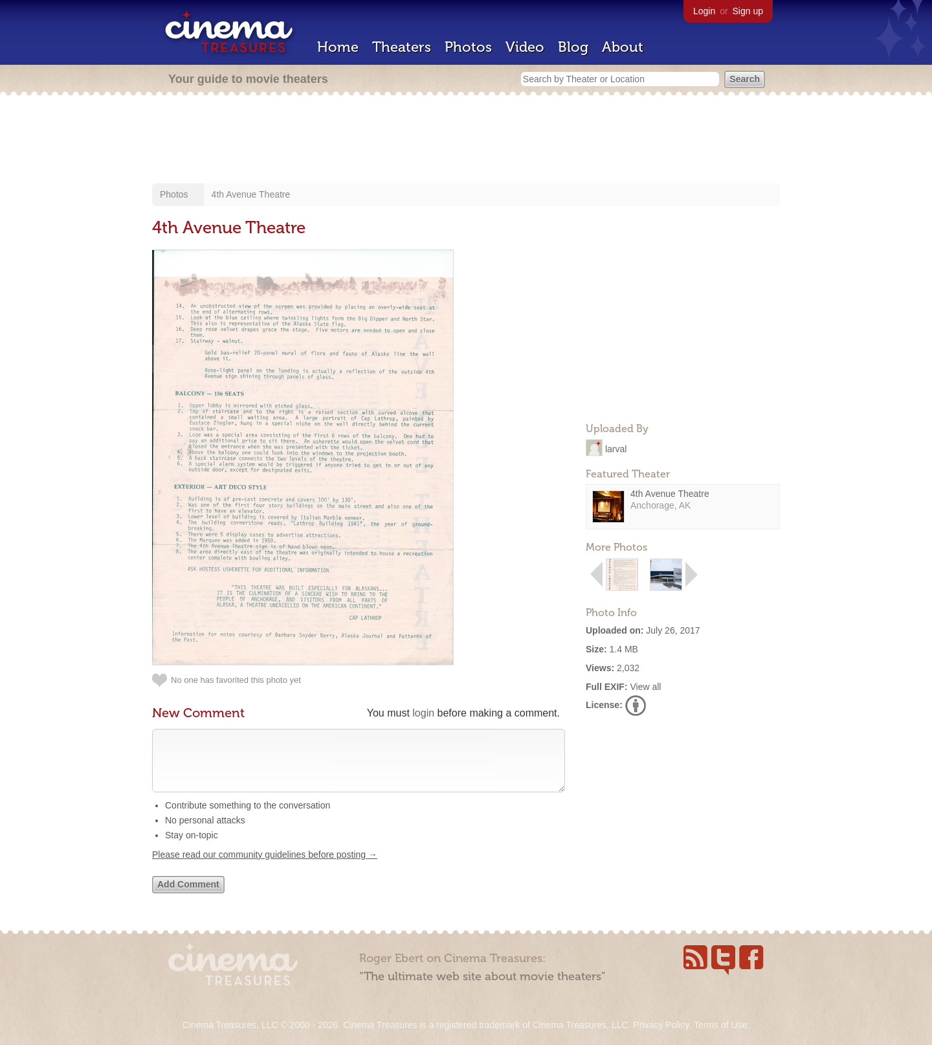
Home (338, 47)
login (423, 712)
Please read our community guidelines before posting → (264, 867)
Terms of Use (720, 1025)
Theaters (401, 47)
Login (704, 11)
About (622, 47)
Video (524, 47)
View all (645, 687)
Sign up (748, 11)
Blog (573, 47)
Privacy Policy (661, 1025)
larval (616, 448)
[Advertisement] (466, 140)
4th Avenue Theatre (251, 194)
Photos (468, 47)
